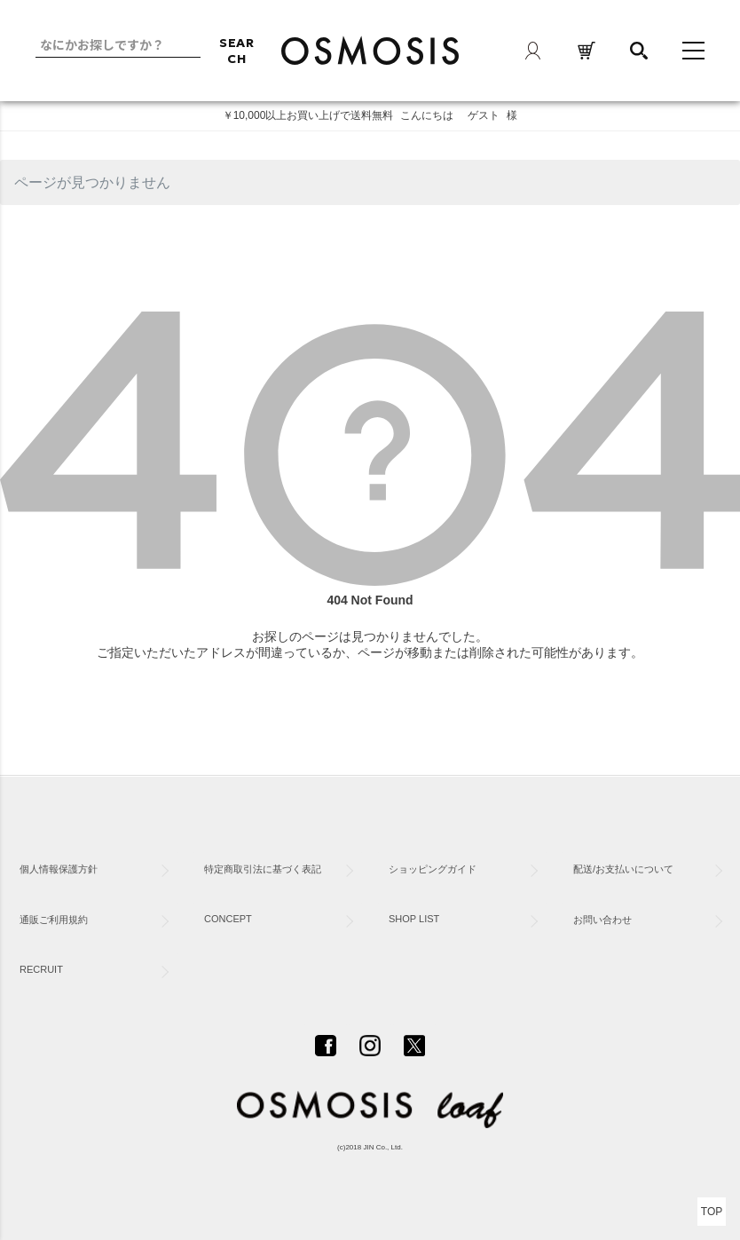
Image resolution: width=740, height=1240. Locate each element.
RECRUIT (41, 969)
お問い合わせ (602, 919)
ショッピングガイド (432, 869)
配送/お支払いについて (623, 869)
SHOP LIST (414, 918)
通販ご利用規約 (54, 919)
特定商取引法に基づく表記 (262, 869)
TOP (711, 1211)
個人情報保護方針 (59, 869)
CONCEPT (228, 918)
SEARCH (237, 51)
